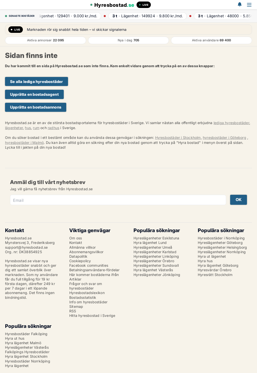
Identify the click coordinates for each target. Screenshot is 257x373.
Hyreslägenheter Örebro (154, 261)
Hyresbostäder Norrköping (27, 361)
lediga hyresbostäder (231, 123)
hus (28, 128)
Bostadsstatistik (82, 297)
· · (67, 16)
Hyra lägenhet (17, 365)
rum (36, 128)
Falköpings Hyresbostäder (27, 352)
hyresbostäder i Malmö (24, 142)
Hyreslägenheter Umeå (153, 247)
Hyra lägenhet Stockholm (26, 356)
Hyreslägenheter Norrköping (222, 252)
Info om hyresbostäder (88, 302)
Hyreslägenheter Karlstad (155, 252)
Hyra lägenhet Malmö (23, 343)
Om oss (75, 238)
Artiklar (75, 279)
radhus (53, 128)
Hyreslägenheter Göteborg (220, 242)
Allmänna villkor (82, 247)
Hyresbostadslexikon (87, 293)
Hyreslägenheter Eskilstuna (156, 238)
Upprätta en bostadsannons (35, 107)
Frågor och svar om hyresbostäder (85, 286)
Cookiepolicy (80, 261)
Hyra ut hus (14, 338)
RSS (72, 311)
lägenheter (14, 128)
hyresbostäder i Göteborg (224, 137)
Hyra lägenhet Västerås (153, 270)
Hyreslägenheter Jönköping (157, 274)
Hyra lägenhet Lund (150, 242)
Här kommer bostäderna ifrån (94, 274)
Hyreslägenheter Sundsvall (156, 265)
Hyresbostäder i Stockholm (178, 137)
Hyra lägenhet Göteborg (218, 265)
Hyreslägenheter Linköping (156, 256)
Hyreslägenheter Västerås (27, 347)
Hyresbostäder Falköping (26, 334)
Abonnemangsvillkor (86, 252)
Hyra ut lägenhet (212, 256)
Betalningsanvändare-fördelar (94, 270)
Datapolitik (78, 256)
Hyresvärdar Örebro (215, 270)
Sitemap (76, 306)
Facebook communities (88, 265)
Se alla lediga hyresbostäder (36, 81)
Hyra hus (205, 261)
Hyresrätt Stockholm (215, 274)
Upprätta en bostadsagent (34, 94)
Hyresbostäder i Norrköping (221, 238)
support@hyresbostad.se (26, 247)
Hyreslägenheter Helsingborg (222, 247)
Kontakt (75, 242)
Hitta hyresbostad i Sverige (92, 315)
